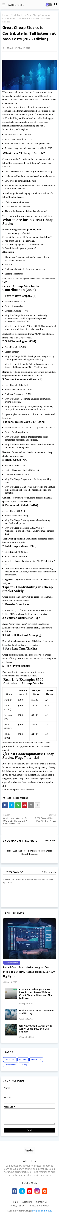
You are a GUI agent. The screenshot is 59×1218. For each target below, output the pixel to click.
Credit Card (10, 1059)
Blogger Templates (42, 1210)
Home (5, 15)
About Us (27, 1201)
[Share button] (37, 805)
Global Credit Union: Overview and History (36, 1012)
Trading (24, 1064)
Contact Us (42, 1201)
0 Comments (49, 872)
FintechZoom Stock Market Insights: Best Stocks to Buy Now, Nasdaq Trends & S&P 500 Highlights (29, 972)
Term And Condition (38, 1205)
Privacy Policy (17, 1205)
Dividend (23, 1059)
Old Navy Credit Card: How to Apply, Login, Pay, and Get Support (35, 1028)
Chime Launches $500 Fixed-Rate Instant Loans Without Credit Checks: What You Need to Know (36, 994)
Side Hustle (36, 1059)
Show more (49, 840)
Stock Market (18, 15)
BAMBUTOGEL (16, 4)
